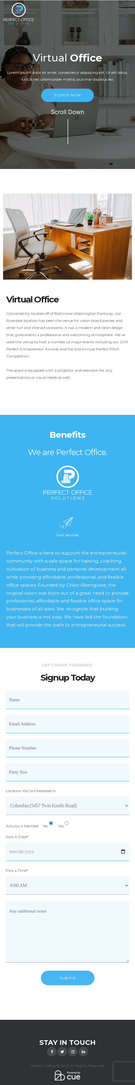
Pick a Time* (17, 870)
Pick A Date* (17, 836)
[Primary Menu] (125, 13)
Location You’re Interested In (31, 790)
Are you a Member (22, 826)
